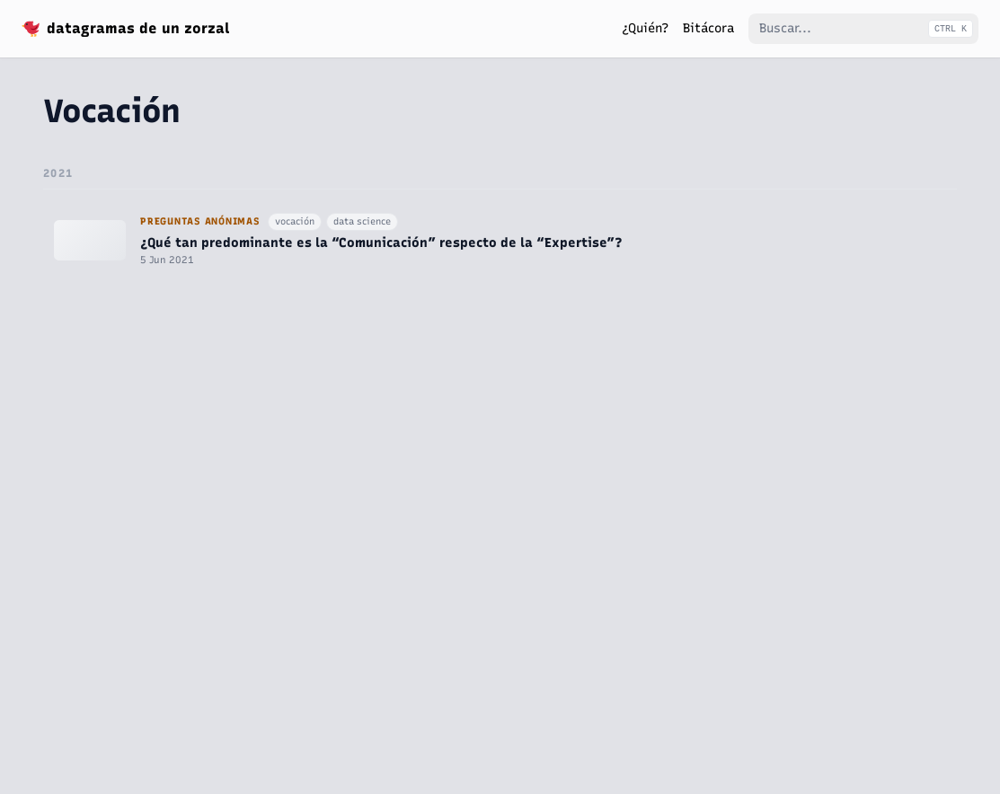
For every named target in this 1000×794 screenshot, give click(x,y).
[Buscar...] (863, 28)
